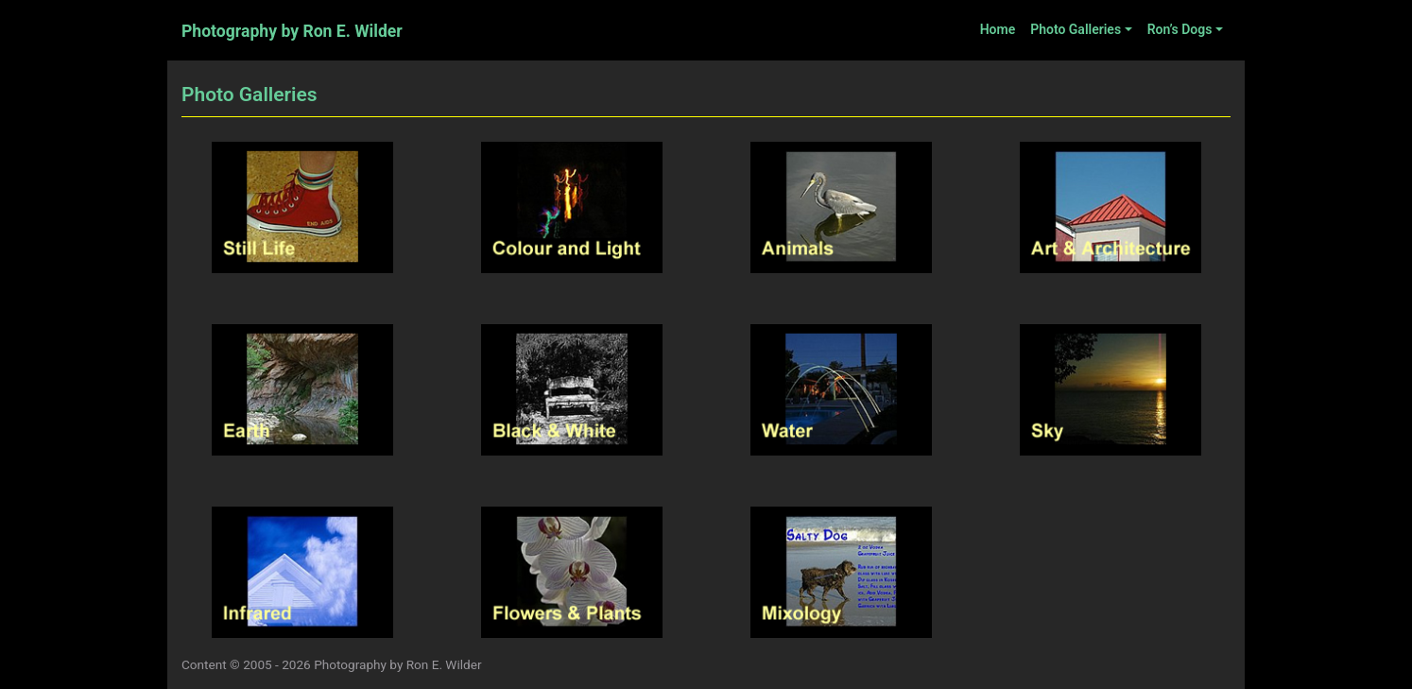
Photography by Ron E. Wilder (292, 31)
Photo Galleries (1075, 29)
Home (998, 29)
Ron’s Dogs (1180, 29)
